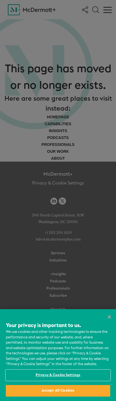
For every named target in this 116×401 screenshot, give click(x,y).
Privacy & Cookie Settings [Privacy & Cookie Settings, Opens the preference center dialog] (58, 375)
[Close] (109, 317)
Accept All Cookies (58, 390)
